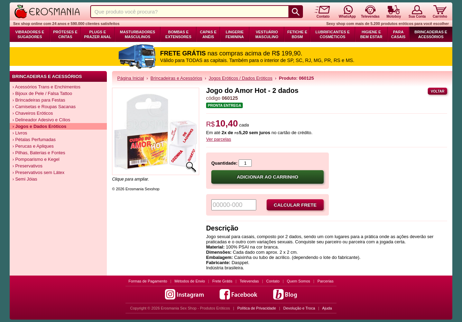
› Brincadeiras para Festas (38, 100)
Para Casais (398, 34)
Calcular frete (295, 205)
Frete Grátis (222, 281)
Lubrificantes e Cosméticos (332, 34)
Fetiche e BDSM (297, 34)
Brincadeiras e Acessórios (430, 34)
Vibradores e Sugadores (29, 34)
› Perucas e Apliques (33, 146)
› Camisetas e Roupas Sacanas (44, 106)
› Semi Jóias (24, 179)
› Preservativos (27, 165)
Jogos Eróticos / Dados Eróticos (240, 78)
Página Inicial (130, 78)
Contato (273, 281)
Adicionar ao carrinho (267, 177)
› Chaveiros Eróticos (32, 113)
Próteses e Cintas (65, 34)
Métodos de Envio (190, 281)
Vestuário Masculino (266, 34)
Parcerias (325, 281)
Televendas (249, 281)
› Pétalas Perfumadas (34, 139)
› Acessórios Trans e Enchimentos (46, 86)
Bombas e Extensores (178, 34)
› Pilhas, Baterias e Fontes (38, 152)
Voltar (437, 91)
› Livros (19, 133)
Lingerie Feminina (234, 34)
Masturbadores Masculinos (137, 34)
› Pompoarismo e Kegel (35, 159)
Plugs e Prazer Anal (97, 34)
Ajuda (327, 308)
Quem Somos (298, 281)
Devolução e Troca (299, 308)
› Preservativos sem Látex (38, 172)
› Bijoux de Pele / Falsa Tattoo (42, 93)
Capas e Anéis (208, 34)
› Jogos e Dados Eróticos (39, 126)
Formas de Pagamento (148, 281)
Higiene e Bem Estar (371, 34)
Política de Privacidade (256, 308)
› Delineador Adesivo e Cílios (41, 119)
